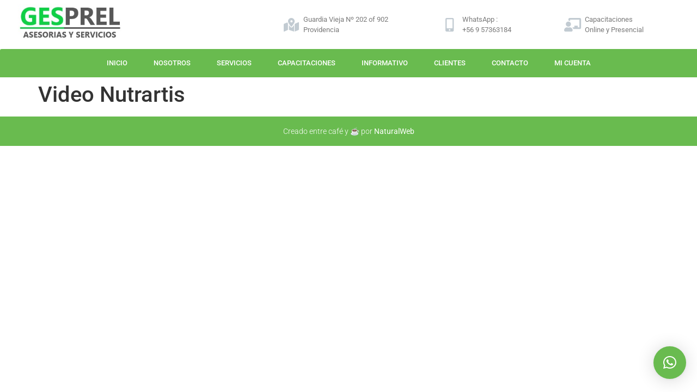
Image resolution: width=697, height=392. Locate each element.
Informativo (385, 63)
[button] (669, 362)
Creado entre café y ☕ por (348, 131)
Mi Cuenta (572, 63)
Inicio (117, 63)
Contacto (510, 63)
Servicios (234, 63)
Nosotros (172, 63)
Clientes (450, 63)
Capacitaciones (306, 63)
